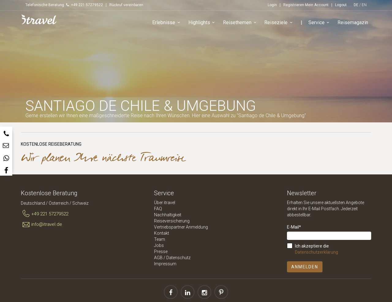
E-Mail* (294, 227)
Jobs (159, 245)
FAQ (158, 208)
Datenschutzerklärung (316, 252)
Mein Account (317, 5)
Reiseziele (279, 22)
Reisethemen (240, 22)
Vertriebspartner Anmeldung (181, 227)
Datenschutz (178, 257)
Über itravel (164, 202)
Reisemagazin (352, 22)
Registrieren (293, 5)
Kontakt (161, 233)
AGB (158, 257)
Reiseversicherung (172, 220)
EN (364, 5)
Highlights (202, 22)
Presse (161, 251)
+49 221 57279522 (44, 214)
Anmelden (304, 266)
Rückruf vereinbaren (126, 5)
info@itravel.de (41, 224)
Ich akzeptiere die (316, 249)
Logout (341, 5)
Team (159, 239)
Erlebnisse (167, 22)
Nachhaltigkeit (167, 214)
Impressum (165, 263)
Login (272, 5)
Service (319, 22)
